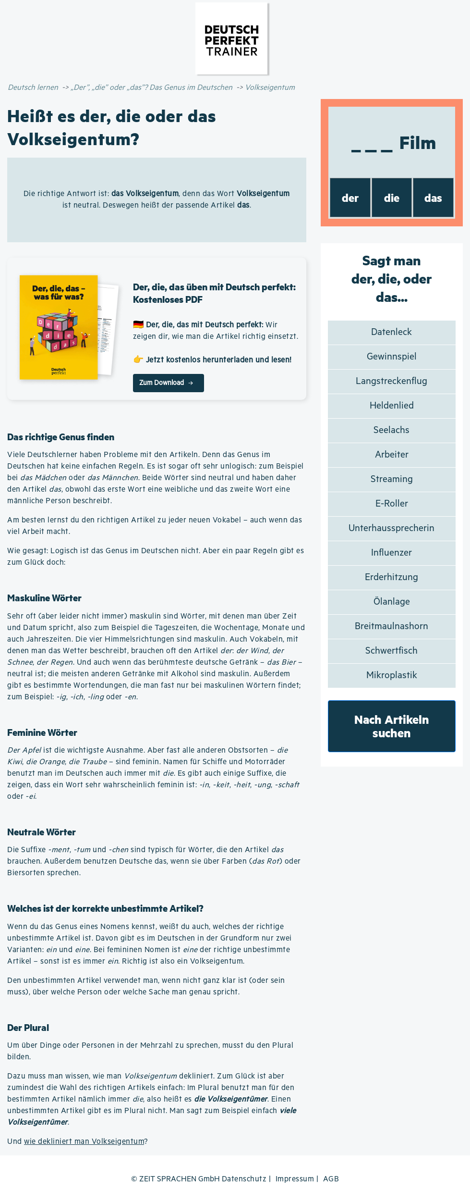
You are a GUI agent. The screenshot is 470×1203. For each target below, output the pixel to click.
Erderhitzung (391, 577)
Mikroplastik (391, 675)
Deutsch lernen (33, 87)
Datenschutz (244, 1179)
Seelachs (392, 430)
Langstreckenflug (391, 381)
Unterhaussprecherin (391, 528)
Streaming (392, 479)
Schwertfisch (391, 651)
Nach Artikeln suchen (391, 726)
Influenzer (391, 552)
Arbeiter (392, 454)
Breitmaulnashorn (391, 626)
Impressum (295, 1179)
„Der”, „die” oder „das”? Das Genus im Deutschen (151, 87)
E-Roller (391, 503)
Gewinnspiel (392, 356)
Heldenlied (392, 405)
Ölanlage (392, 602)
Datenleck (391, 332)
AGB (331, 1179)
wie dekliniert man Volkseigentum (84, 1141)
